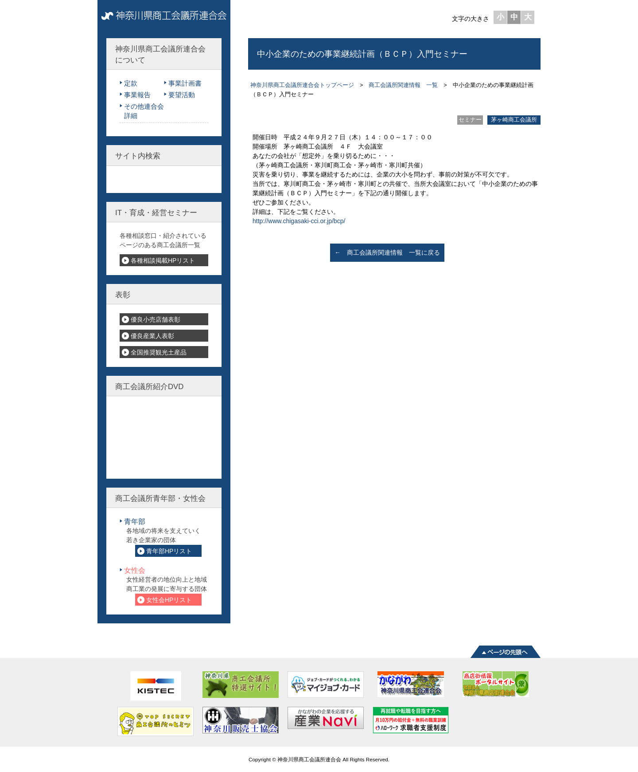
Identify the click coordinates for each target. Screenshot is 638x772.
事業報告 (137, 94)
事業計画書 (185, 83)
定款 (130, 83)
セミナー (470, 120)
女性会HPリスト (169, 599)
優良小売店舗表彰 (155, 319)
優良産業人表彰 (152, 335)
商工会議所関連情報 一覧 (403, 85)
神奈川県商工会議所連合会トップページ (302, 85)
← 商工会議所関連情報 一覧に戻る (387, 252)
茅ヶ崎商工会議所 (514, 120)
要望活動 (181, 94)
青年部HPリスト (169, 551)
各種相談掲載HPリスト (163, 260)
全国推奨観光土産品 (159, 352)
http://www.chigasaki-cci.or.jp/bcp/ (299, 221)
